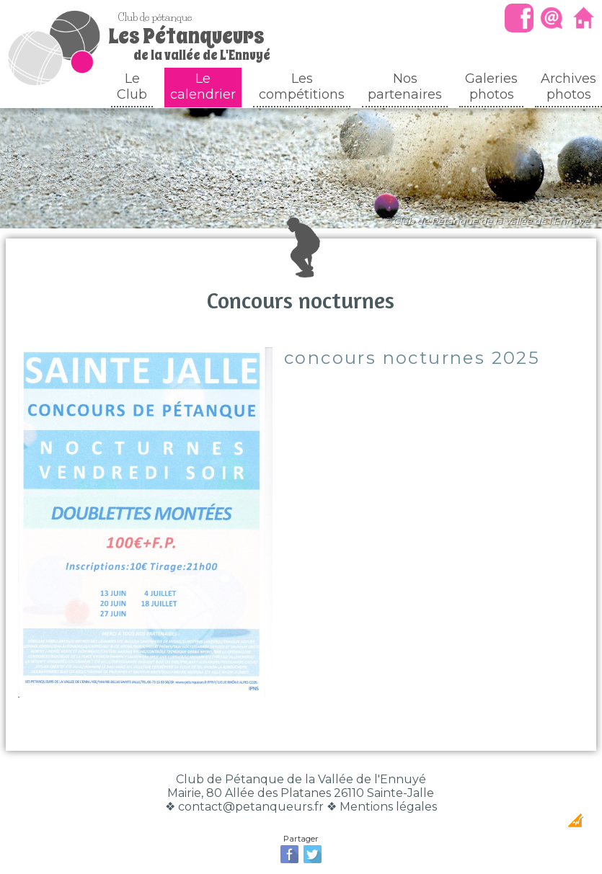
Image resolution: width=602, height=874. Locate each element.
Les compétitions (302, 86)
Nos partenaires (405, 86)
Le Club (132, 86)
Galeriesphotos (491, 86)
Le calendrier (203, 86)
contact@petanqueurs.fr (251, 806)
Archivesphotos (568, 86)
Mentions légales (388, 806)
